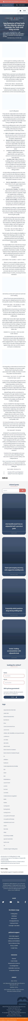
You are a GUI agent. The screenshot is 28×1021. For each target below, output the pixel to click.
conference (6, 736)
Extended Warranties (14, 938)
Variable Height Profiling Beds (10, 849)
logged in (10, 872)
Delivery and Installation (14, 941)
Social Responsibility (8, 835)
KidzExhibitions (7, 779)
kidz (4, 776)
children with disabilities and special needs (14, 733)
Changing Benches (14, 921)
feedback (6, 763)
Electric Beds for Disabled (10, 749)
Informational (14, 32)
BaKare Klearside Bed (9, 716)
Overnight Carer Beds (14, 925)
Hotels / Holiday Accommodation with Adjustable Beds (14, 650)
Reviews (14, 958)
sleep (5, 832)
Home (4, 32)
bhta (5, 723)
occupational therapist (9, 816)
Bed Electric (6, 720)
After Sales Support (14, 936)
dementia (6, 743)
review (5, 825)
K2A (4, 769)
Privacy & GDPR (14, 945)
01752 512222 (22, 5)
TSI (4, 845)
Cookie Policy (14, 948)
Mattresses (14, 918)
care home (6, 730)
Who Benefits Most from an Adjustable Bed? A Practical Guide (14, 526)
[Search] (22, 490)
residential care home (9, 822)
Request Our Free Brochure (8, 5)
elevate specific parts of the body (14, 135)
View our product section (9, 461)
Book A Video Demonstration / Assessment (15, 1)
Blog (8, 32)
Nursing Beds (7, 809)
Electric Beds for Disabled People (11, 753)
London (5, 786)
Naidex (5, 802)
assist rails (6, 713)
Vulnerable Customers (14, 968)
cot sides (6, 739)
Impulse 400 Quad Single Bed (15, 472)
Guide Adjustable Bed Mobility (11, 766)
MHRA (5, 799)
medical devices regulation (10, 796)
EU (4, 756)
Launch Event (7, 782)
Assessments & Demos (14, 963)
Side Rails (6, 829)
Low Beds (6, 792)
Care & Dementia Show (9, 726)
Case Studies (14, 961)
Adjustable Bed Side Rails (10, 710)
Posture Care (18, 38)
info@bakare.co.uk (14, 996)
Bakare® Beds (7, 298)
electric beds (7, 746)
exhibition (6, 759)
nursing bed (6, 806)
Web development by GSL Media (14, 1015)
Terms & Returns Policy (14, 943)
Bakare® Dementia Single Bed (15, 474)
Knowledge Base (14, 965)
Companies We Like (14, 970)
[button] (2, 478)
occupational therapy (9, 819)
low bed (5, 789)
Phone (5, 679)
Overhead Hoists (14, 923)
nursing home (7, 812)
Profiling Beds (14, 913)
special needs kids (8, 839)
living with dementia (17, 336)
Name (5, 673)
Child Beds (14, 916)
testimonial (6, 842)
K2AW (5, 773)
